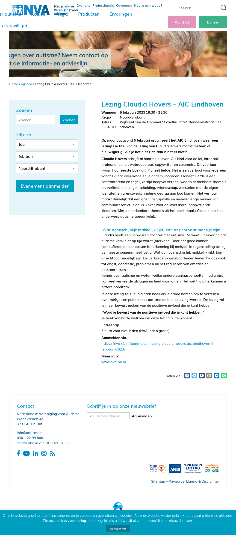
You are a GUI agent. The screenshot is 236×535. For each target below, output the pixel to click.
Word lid (182, 21)
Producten (89, 14)
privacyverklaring (71, 520)
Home (13, 84)
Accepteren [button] (118, 528)
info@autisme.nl (30, 432)
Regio (62, 14)
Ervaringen (120, 14)
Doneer (213, 21)
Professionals (103, 5)
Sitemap (158, 481)
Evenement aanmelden (45, 186)
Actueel (39, 14)
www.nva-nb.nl (113, 361)
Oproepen (124, 5)
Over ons (83, 5)
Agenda (26, 84)
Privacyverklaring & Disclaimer (194, 481)
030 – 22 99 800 (30, 437)
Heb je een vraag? (148, 5)
